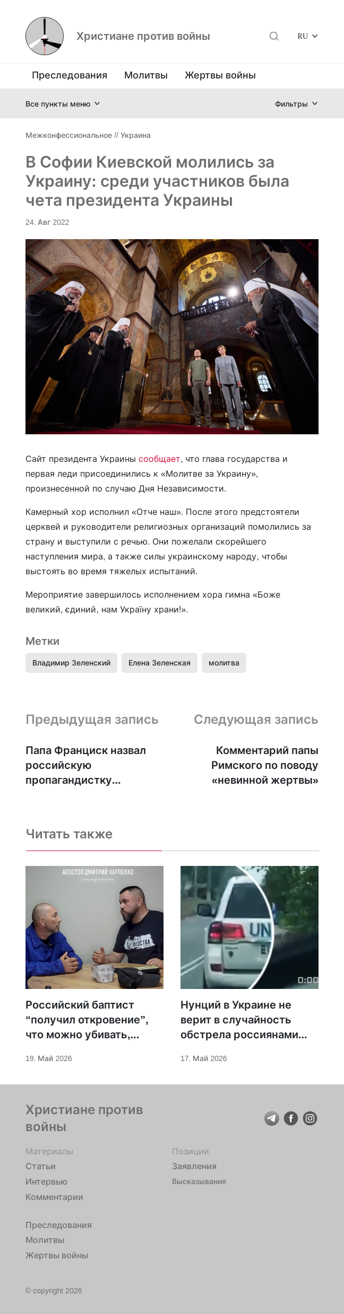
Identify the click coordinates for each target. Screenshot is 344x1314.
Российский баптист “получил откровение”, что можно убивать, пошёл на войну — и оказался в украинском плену (87, 1020)
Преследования (69, 75)
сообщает (159, 458)
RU (303, 35)
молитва (224, 662)
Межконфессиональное (68, 134)
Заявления (194, 1166)
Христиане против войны (143, 36)
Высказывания (199, 1181)
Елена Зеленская (159, 662)
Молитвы (146, 75)
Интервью (46, 1181)
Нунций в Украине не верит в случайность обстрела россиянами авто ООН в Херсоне (239, 1020)
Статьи (40, 1166)
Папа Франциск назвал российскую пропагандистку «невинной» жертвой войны (85, 765)
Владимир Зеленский (71, 662)
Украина (136, 134)
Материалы (49, 1151)
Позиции (190, 1151)
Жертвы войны (220, 75)
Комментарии (54, 1197)
